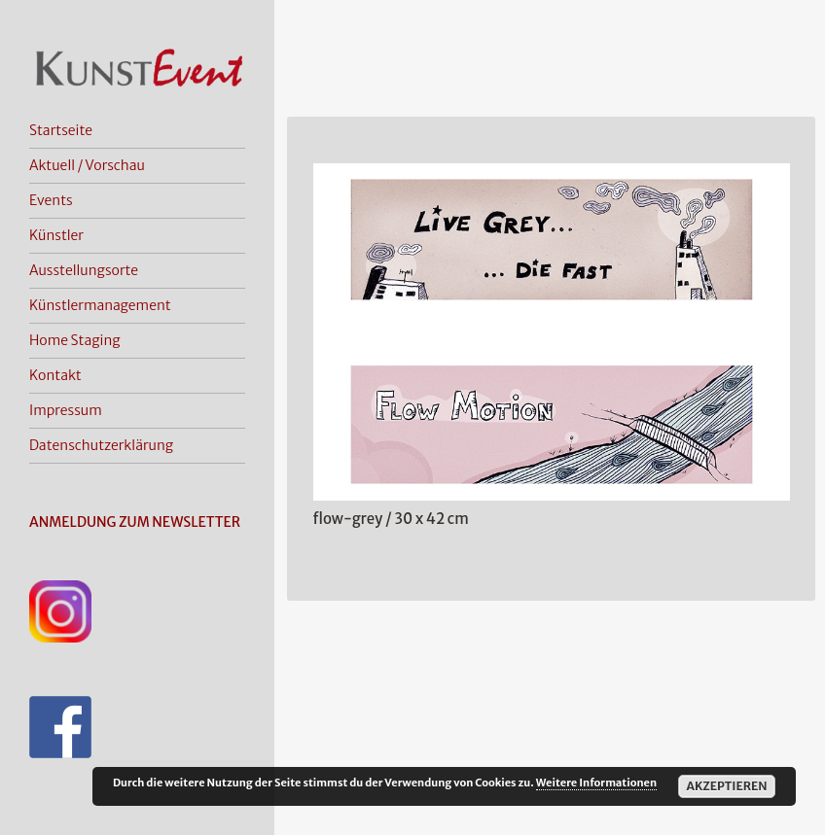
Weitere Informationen (596, 782)
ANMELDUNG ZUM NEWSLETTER (134, 522)
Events (51, 200)
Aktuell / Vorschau (87, 165)
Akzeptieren (726, 786)
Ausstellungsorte (83, 270)
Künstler (56, 235)
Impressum (65, 410)
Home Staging (75, 340)
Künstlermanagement (100, 305)
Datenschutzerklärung (101, 445)
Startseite (60, 130)
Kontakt (55, 375)
